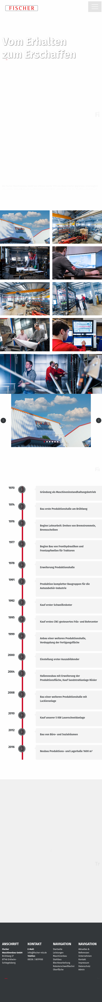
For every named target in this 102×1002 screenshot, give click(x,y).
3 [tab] (49, 441)
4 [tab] (52, 441)
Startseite (57, 949)
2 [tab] (47, 441)
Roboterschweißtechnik (64, 966)
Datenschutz (84, 966)
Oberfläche (58, 969)
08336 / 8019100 (35, 959)
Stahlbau (57, 959)
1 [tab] (44, 441)
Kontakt (82, 959)
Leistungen (58, 952)
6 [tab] (57, 441)
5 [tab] (55, 441)
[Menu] (95, 6)
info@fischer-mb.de (37, 952)
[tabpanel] (51, 420)
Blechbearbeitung (61, 962)
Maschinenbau (60, 956)
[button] (94, 6)
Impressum (83, 962)
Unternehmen (85, 956)
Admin (81, 969)
